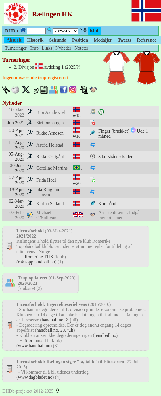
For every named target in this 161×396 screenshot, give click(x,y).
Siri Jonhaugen (50, 122)
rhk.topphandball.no (36, 261)
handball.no (105, 335)
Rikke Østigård (50, 156)
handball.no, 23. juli (55, 330)
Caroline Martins (52, 168)
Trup (34, 48)
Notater (81, 48)
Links (47, 48)
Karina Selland (50, 203)
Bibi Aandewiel (50, 112)
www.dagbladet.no (35, 377)
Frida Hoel (46, 180)
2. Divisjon (24, 67)
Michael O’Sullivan (46, 215)
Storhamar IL (37, 340)
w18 (77, 115)
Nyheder (63, 48)
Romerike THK (39, 256)
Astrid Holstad (49, 145)
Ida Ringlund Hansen (48, 192)
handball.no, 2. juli (59, 319)
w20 (77, 183)
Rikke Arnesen (50, 133)
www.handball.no (34, 345)
